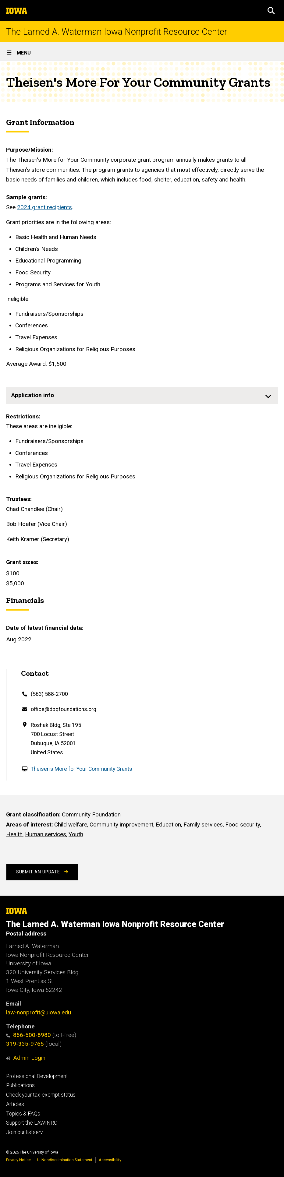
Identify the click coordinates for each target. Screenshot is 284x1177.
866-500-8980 (28, 1034)
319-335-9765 (25, 1043)
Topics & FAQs (23, 1114)
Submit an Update (42, 872)
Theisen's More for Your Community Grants (81, 769)
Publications (20, 1085)
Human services (45, 834)
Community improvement (121, 824)
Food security (242, 824)
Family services (203, 824)
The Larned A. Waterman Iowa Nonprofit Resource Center (116, 31)
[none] (142, 395)
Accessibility (110, 1160)
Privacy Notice (18, 1160)
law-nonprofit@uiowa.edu (38, 1012)
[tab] (142, 395)
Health (14, 834)
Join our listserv (24, 1132)
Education (168, 824)
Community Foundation (91, 814)
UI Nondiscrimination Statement (64, 1160)
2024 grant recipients (44, 207)
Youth (76, 834)
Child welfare (70, 824)
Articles (15, 1104)
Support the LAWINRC (31, 1123)
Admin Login (29, 1057)
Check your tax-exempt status (41, 1095)
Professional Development (37, 1076)
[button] (271, 10)
